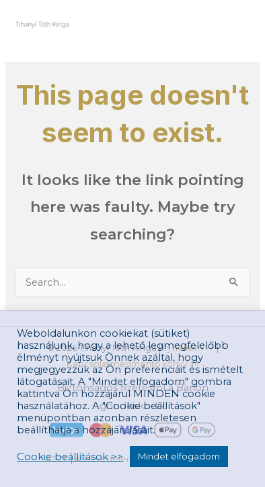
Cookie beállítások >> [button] (70, 457)
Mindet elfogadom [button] (179, 456)
